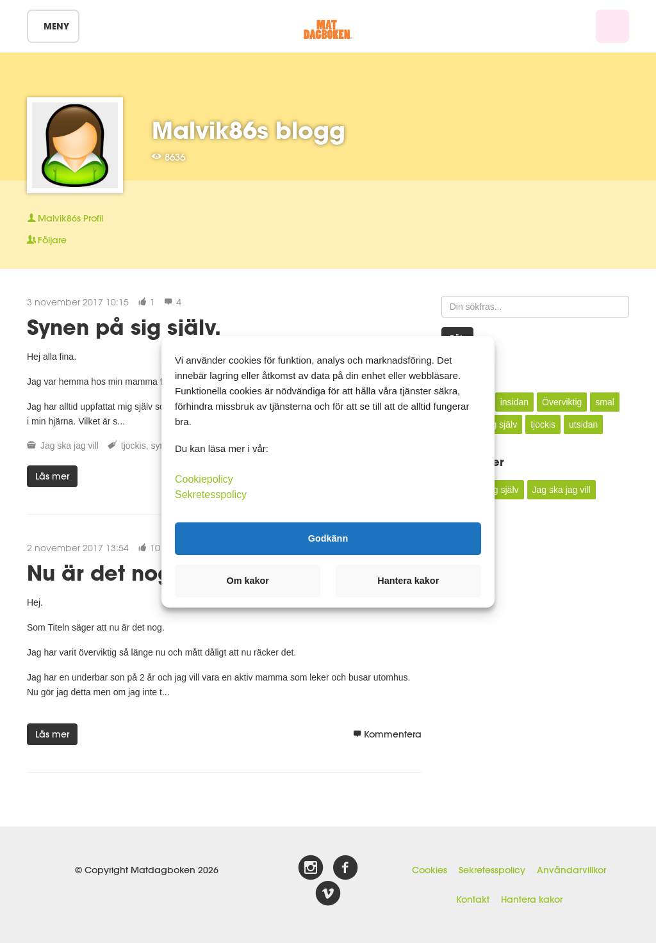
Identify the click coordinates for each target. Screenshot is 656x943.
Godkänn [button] (328, 538)
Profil (65, 218)
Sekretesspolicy (492, 870)
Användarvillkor (571, 870)
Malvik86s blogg (248, 130)
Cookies (429, 870)
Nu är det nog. (102, 572)
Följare (47, 240)
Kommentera (387, 734)
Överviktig (562, 402)
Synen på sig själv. (124, 327)
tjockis (133, 445)
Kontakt (472, 899)
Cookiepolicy (204, 478)
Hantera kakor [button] (408, 581)
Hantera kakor (531, 899)
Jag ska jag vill (69, 445)
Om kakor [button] (248, 581)
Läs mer (52, 476)
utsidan (583, 424)
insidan (514, 402)
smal (604, 402)
